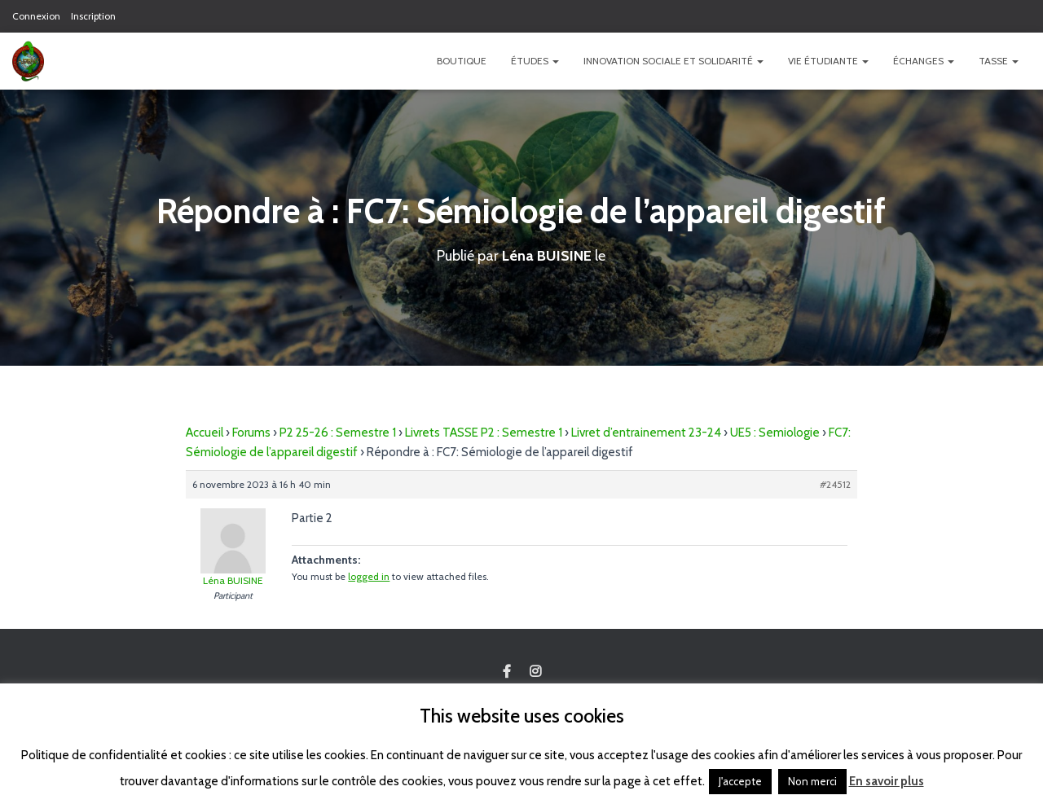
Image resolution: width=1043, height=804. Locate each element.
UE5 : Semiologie (775, 431)
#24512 (835, 483)
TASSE (999, 61)
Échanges (923, 61)
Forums (251, 431)
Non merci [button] (812, 781)
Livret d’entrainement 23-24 (646, 431)
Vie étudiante (828, 61)
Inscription (93, 16)
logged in (368, 575)
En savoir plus (886, 781)
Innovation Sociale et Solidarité (673, 61)
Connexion (36, 16)
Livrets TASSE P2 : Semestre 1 (483, 431)
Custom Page (507, 672)
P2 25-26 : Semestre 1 (337, 431)
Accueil (204, 431)
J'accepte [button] (740, 781)
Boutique (461, 61)
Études (535, 61)
